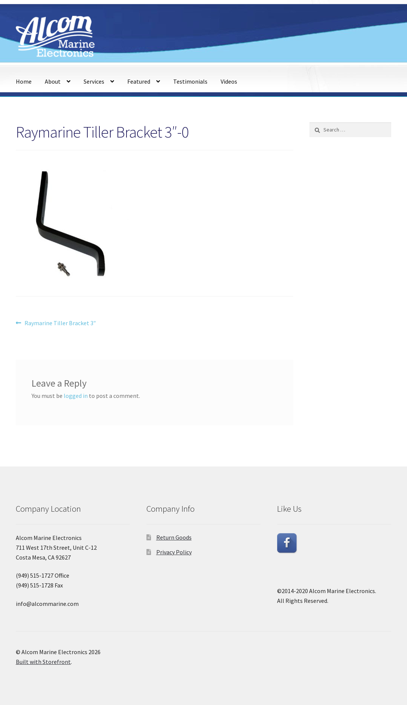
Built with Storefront (43, 661)
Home (24, 81)
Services (94, 81)
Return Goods (174, 537)
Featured (138, 81)
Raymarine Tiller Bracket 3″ (60, 323)
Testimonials (190, 81)
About (53, 81)
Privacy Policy (174, 552)
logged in (76, 395)
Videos (229, 81)
